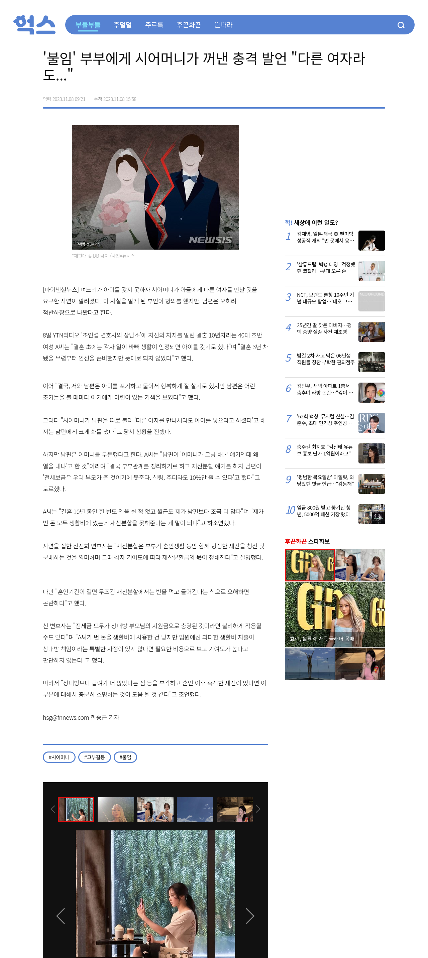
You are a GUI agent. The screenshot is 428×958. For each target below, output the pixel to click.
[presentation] (51, 809)
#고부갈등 (94, 757)
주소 (379, 96)
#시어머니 (59, 757)
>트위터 (351, 96)
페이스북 (337, 96)
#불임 (125, 757)
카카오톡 (365, 96)
